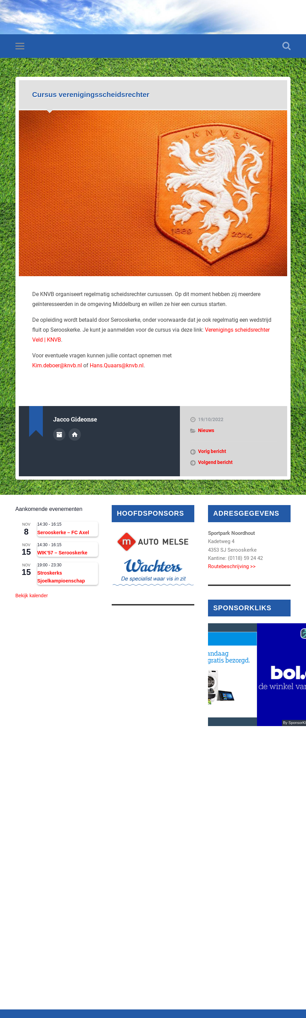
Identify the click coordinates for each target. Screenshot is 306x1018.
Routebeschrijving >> (232, 566)
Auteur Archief (59, 434)
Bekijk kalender (31, 595)
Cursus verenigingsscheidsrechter (90, 94)
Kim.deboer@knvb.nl (57, 365)
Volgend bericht (215, 462)
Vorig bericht (212, 451)
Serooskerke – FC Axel (63, 532)
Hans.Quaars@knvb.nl (117, 365)
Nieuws (206, 430)
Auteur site (75, 434)
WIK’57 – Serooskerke (62, 552)
